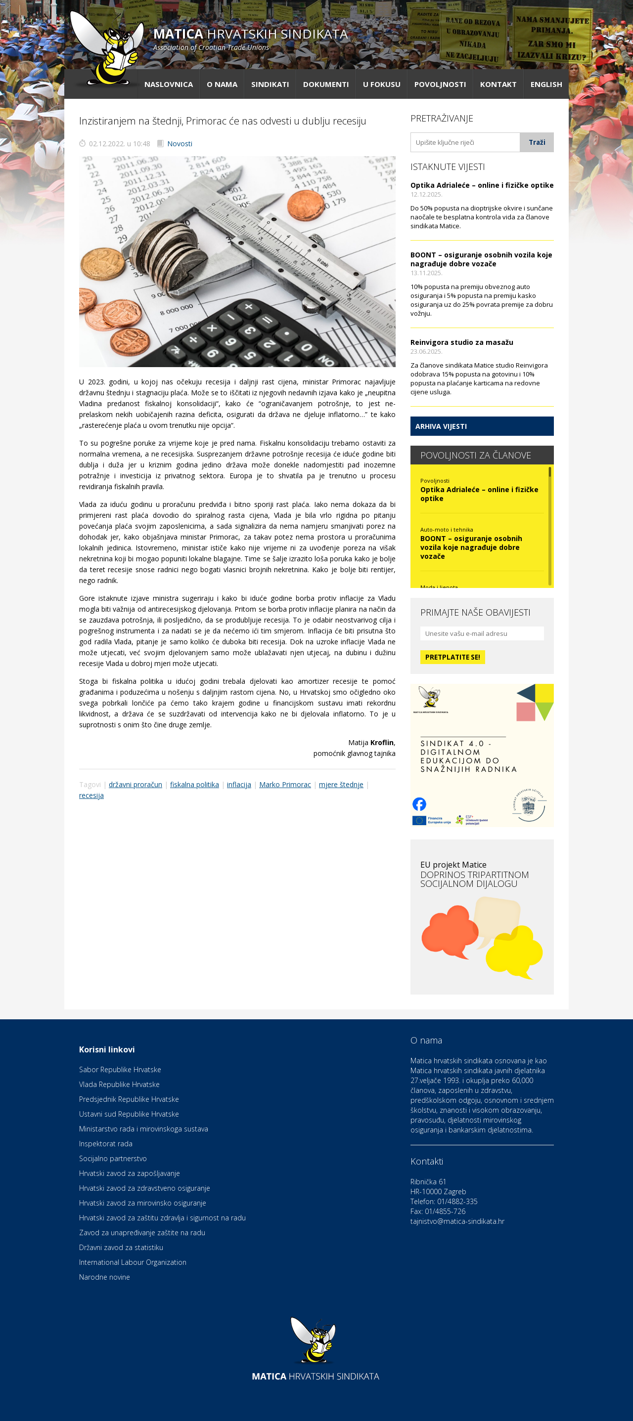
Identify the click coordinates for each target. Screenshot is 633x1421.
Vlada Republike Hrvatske (119, 1084)
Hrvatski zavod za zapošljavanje (129, 1173)
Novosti (179, 143)
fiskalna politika (194, 784)
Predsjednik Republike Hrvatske (129, 1099)
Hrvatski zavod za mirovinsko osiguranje (142, 1203)
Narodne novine (104, 1277)
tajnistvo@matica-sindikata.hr (457, 1221)
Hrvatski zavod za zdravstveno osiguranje (144, 1188)
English (546, 84)
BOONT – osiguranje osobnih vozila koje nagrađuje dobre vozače (481, 259)
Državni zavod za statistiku (121, 1247)
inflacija (239, 784)
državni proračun (135, 784)
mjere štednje (341, 784)
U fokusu (382, 84)
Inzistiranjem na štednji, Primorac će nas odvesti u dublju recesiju (222, 120)
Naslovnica (168, 84)
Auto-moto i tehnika (446, 529)
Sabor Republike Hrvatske (120, 1069)
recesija (91, 795)
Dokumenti (326, 84)
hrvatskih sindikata (250, 38)
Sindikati (270, 84)
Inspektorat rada (106, 1143)
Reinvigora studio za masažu (461, 342)
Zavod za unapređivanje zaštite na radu (142, 1232)
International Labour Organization (132, 1262)
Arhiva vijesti (441, 426)
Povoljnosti (440, 84)
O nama (222, 84)
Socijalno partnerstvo (113, 1158)
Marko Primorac (285, 784)
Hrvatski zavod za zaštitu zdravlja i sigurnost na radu (162, 1217)
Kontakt (498, 84)
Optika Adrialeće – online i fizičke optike (482, 185)
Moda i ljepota (439, 587)
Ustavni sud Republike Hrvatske (129, 1114)
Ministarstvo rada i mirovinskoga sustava (143, 1128)
